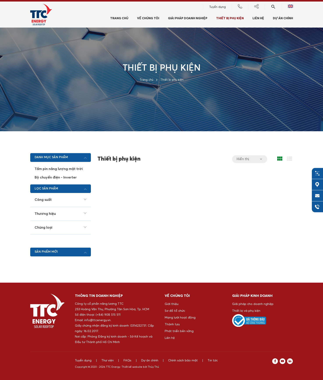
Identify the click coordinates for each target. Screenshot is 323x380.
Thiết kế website (132, 367)
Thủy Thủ (153, 367)
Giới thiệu (171, 304)
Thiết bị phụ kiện (230, 19)
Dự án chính (283, 19)
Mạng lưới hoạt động (180, 317)
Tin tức (213, 360)
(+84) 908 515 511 (108, 314)
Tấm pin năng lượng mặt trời (59, 169)
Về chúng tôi (148, 19)
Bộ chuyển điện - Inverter (56, 177)
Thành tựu (172, 324)
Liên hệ (258, 19)
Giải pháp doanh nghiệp (187, 19)
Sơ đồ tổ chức (175, 310)
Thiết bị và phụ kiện (246, 310)
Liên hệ (170, 338)
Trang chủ (119, 19)
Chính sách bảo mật (183, 360)
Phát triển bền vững (179, 331)
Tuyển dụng (217, 7)
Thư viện (107, 360)
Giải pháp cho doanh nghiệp (253, 304)
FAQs (127, 360)
